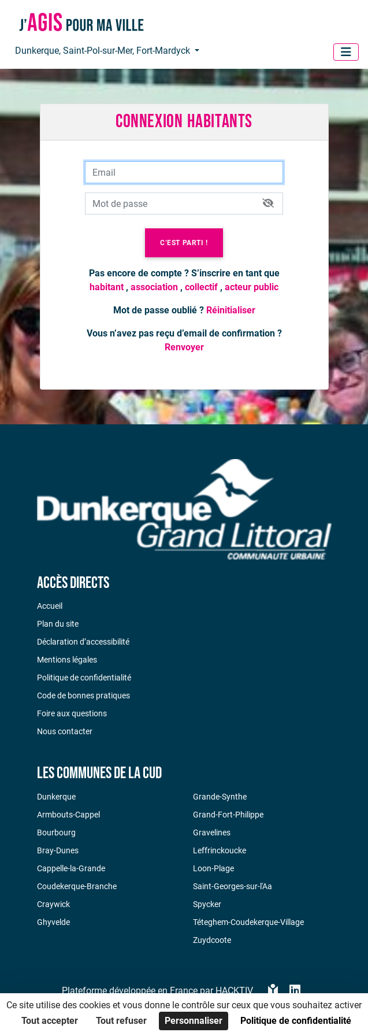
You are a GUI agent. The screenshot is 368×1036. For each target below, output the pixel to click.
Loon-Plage (213, 868)
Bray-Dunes (58, 850)
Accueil (49, 605)
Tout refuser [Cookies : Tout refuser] (121, 1020)
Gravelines (212, 832)
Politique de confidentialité (84, 677)
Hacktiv (234, 990)
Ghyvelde (53, 922)
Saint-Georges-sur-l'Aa (232, 886)
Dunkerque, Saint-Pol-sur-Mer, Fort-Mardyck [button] (103, 50)
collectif (201, 287)
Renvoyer (184, 347)
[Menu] (346, 52)
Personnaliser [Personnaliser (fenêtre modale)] (193, 1020)
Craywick (53, 904)
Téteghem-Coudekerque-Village (248, 922)
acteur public (251, 287)
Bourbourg (56, 832)
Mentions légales (67, 659)
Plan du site (58, 623)
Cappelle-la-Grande (71, 868)
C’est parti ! (184, 243)
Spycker (207, 904)
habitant (107, 287)
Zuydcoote (212, 940)
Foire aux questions (72, 713)
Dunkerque (56, 796)
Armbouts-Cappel (68, 814)
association (154, 287)
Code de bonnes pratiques (83, 695)
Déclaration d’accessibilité (83, 641)
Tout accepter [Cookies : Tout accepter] (49, 1020)
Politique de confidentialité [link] (295, 1020)
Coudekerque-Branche (77, 886)
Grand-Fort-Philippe (228, 814)
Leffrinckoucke (219, 850)
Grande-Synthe (220, 796)
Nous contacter (64, 731)
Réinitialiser (230, 310)
